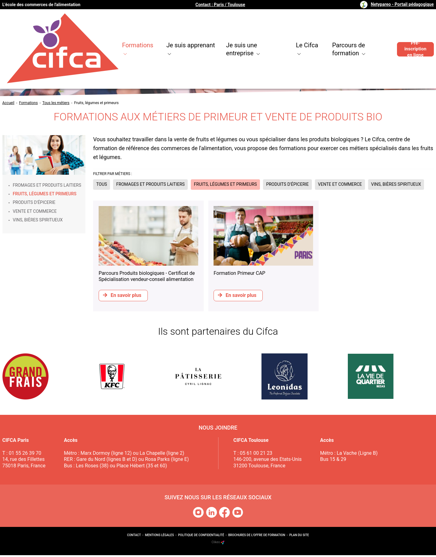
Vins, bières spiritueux (38, 219)
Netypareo (402, 4)
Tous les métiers (55, 103)
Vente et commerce (35, 211)
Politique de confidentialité (201, 537)
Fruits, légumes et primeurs (96, 103)
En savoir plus (123, 295)
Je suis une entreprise (222, 30)
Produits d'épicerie (34, 202)
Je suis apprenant (151, 30)
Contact (134, 537)
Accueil (8, 103)
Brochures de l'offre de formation (256, 537)
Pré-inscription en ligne (411, 31)
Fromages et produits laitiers (47, 185)
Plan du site (299, 537)
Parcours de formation (339, 30)
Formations (94, 30)
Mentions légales (159, 537)
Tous (101, 184)
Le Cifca (280, 30)
